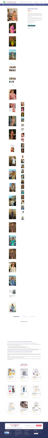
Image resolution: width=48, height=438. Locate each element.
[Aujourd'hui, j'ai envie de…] (26, 2)
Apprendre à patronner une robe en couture (36, 394)
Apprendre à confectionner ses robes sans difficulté (23, 377)
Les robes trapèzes (11, 393)
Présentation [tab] (16, 316)
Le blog (6, 435)
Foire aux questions (17, 434)
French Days (4, 4)
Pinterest (32, 28)
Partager (31, 28)
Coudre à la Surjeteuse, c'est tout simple (36, 377)
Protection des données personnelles (18, 433)
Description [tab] (24, 316)
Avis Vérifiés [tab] (32, 316)
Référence (29, 22)
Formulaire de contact (26, 434)
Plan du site (16, 435)
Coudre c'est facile (7, 434)
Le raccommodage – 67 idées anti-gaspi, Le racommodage (24, 410)
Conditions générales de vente (18, 432)
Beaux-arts (36, 4)
